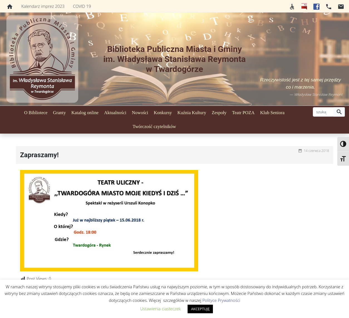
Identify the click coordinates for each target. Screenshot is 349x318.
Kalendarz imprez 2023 (43, 6)
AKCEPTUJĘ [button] (200, 308)
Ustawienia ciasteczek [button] (160, 308)
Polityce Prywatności (221, 300)
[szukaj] (323, 112)
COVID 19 (82, 6)
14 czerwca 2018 (316, 150)
